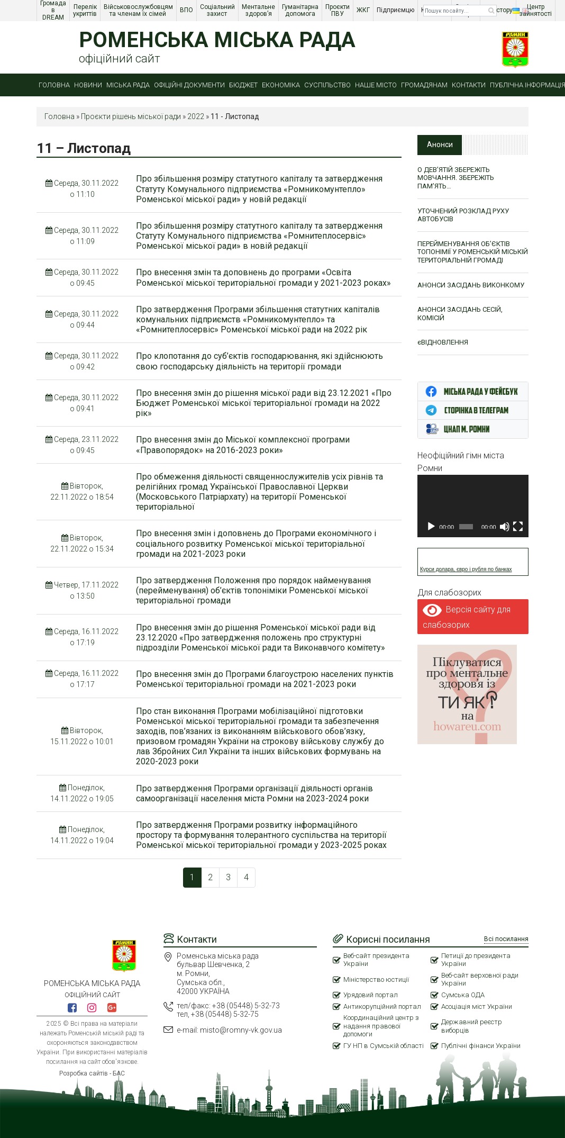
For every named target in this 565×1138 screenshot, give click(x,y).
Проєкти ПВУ (338, 10)
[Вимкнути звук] (504, 526)
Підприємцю (396, 10)
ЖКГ (364, 10)
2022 (195, 116)
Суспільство (327, 85)
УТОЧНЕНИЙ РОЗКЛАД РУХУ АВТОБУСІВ (463, 215)
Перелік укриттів (85, 10)
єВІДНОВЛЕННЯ (442, 342)
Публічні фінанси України (481, 1046)
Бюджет (243, 85)
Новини (88, 85)
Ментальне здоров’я (259, 10)
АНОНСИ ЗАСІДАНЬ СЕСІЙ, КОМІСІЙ (460, 313)
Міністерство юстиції (376, 979)
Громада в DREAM (54, 10)
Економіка (281, 85)
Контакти (469, 85)
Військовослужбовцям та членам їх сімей (139, 10)
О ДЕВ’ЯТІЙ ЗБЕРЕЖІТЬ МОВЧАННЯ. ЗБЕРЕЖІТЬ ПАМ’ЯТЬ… (455, 178)
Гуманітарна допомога (301, 10)
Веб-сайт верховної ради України (479, 979)
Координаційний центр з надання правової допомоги (381, 1026)
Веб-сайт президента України (376, 960)
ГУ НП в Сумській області (383, 1046)
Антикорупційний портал (382, 1006)
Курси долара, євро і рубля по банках (466, 569)
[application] (472, 506)
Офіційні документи (189, 85)
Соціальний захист (218, 10)
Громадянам (424, 85)
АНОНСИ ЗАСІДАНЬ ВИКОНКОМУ (470, 285)
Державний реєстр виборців (471, 1026)
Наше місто (376, 85)
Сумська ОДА (463, 995)
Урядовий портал (370, 995)
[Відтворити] (431, 526)
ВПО (187, 10)
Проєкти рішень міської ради (131, 116)
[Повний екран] (518, 526)
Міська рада (128, 85)
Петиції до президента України (476, 960)
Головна (54, 85)
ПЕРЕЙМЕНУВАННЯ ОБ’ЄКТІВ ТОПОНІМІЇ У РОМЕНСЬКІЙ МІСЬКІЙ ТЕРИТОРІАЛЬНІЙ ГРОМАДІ (472, 252)
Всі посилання (506, 939)
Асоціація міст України (476, 1006)
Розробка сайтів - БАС (92, 1073)
